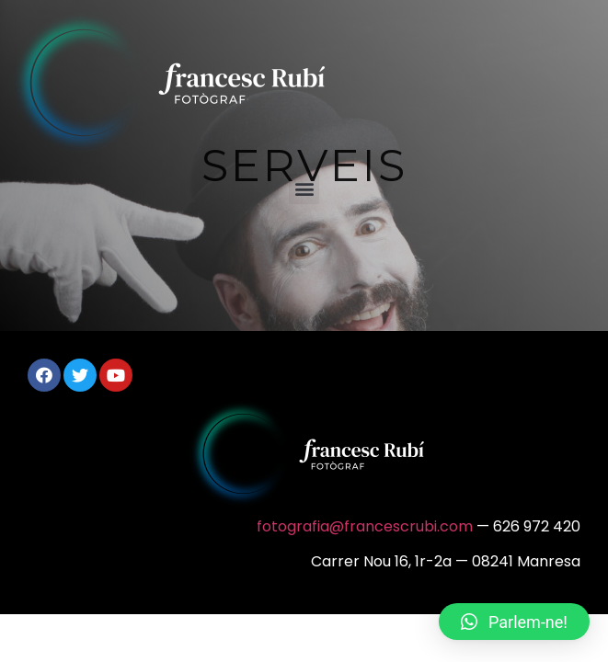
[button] (304, 189)
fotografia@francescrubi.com (365, 526)
